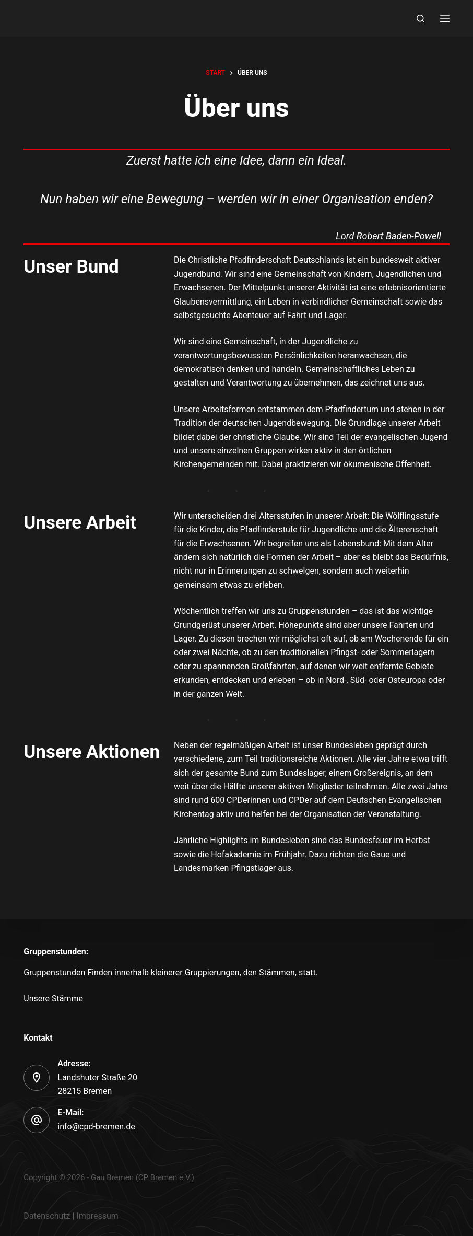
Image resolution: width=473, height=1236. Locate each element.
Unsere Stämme (53, 999)
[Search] (420, 18)
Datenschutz (46, 1216)
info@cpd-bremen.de (96, 1127)
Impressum (97, 1216)
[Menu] (445, 18)
